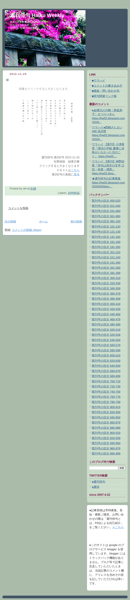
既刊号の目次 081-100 (106, 221)
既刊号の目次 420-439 (106, 309)
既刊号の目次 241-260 (106, 262)
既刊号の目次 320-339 (106, 283)
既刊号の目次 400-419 (106, 304)
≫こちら (118, 527)
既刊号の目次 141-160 (106, 237)
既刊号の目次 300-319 (106, 278)
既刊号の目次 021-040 (106, 206)
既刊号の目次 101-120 (106, 226)
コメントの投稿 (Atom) (26, 230)
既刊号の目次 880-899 (106, 427)
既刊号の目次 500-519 (106, 329)
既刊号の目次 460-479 (106, 319)
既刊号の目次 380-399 (106, 298)
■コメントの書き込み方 (107, 85)
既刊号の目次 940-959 (106, 443)
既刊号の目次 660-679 (106, 371)
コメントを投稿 (18, 208)
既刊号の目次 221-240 (106, 257)
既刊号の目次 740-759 (106, 391)
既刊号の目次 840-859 (106, 417)
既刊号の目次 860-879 (106, 422)
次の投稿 (10, 221)
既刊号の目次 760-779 (106, 396)
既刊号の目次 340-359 (106, 288)
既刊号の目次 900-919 (106, 433)
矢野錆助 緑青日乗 (23, 79)
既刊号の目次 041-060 (106, 211)
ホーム (43, 221)
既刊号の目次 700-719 (106, 381)
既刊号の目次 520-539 (106, 334)
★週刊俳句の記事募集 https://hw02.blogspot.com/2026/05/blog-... (108, 182)
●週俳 (95, 487)
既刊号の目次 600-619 (106, 355)
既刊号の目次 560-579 (106, 345)
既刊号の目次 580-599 (106, 350)
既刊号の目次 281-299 (106, 273)
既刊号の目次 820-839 (106, 412)
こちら (75, 170)
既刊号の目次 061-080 (106, 216)
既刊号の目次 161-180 (106, 242)
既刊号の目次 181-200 (106, 247)
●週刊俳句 (98, 481)
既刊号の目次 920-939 (106, 438)
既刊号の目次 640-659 (106, 365)
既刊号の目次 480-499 (106, 324)
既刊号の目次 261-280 (106, 267)
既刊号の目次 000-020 (106, 200)
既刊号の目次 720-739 (106, 386)
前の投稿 (76, 221)
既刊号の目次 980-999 (106, 453)
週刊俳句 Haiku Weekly (37, 15)
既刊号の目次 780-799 (106, 402)
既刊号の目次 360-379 (106, 293)
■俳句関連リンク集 (104, 96)
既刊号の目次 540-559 (106, 340)
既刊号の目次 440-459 (106, 314)
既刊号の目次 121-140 (106, 231)
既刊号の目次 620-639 (106, 360)
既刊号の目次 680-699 (106, 376)
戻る (77, 174)
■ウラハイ (98, 80)
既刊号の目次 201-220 (106, 252)
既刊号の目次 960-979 (106, 448)
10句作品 (74, 193)
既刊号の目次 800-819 (106, 407)
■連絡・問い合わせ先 (106, 90)
